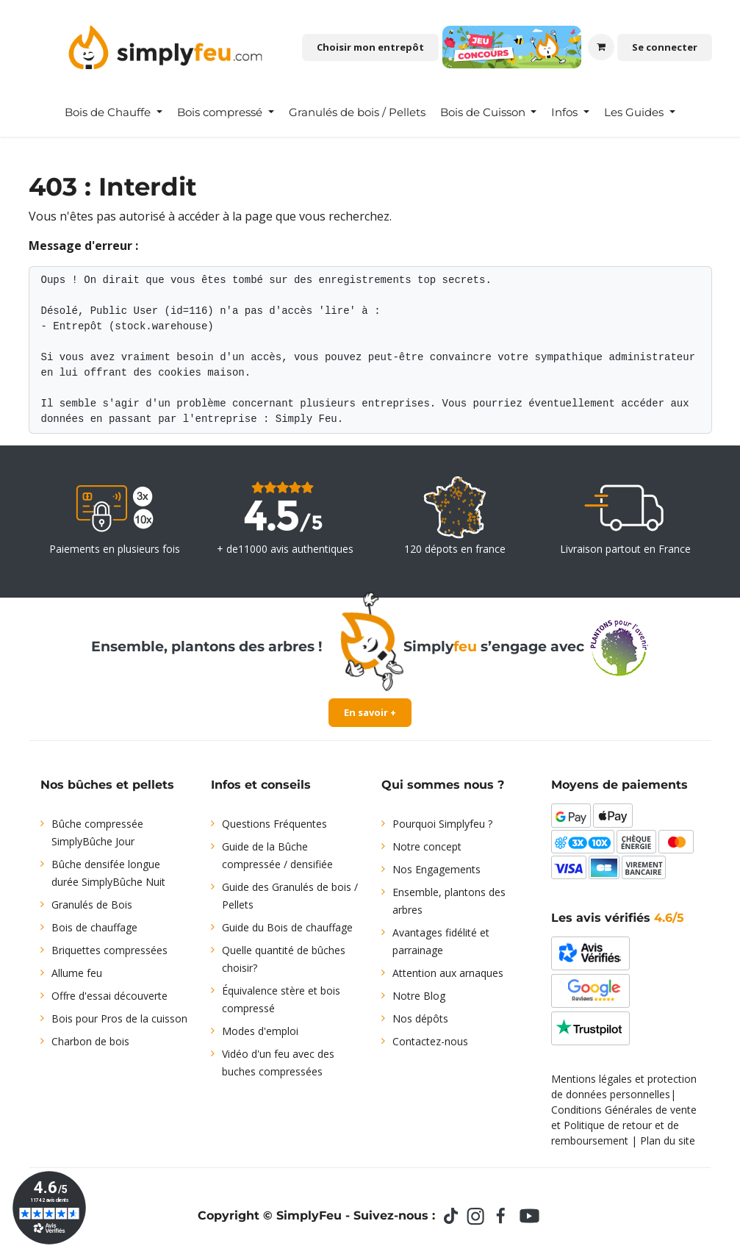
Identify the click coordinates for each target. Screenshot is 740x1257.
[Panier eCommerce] (601, 47)
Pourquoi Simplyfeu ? (442, 824)
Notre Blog (418, 996)
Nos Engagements (436, 869)
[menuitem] (113, 112)
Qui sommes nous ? (442, 785)
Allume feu (76, 973)
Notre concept (426, 846)
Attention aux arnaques (447, 973)
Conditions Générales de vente (624, 1110)
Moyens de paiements (619, 785)
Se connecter (664, 47)
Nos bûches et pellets (107, 785)
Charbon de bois (90, 1041)
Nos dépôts (420, 1018)
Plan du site (667, 1140)
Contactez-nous (430, 1041)
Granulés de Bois (91, 905)
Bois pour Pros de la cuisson (119, 1018)
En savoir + (370, 712)
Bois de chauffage (94, 927)
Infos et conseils (261, 785)
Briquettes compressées (109, 950)
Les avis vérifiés (617, 918)
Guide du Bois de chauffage (287, 927)
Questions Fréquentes (274, 824)
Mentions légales (591, 1079)
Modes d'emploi (260, 1031)
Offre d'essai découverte (109, 996)
